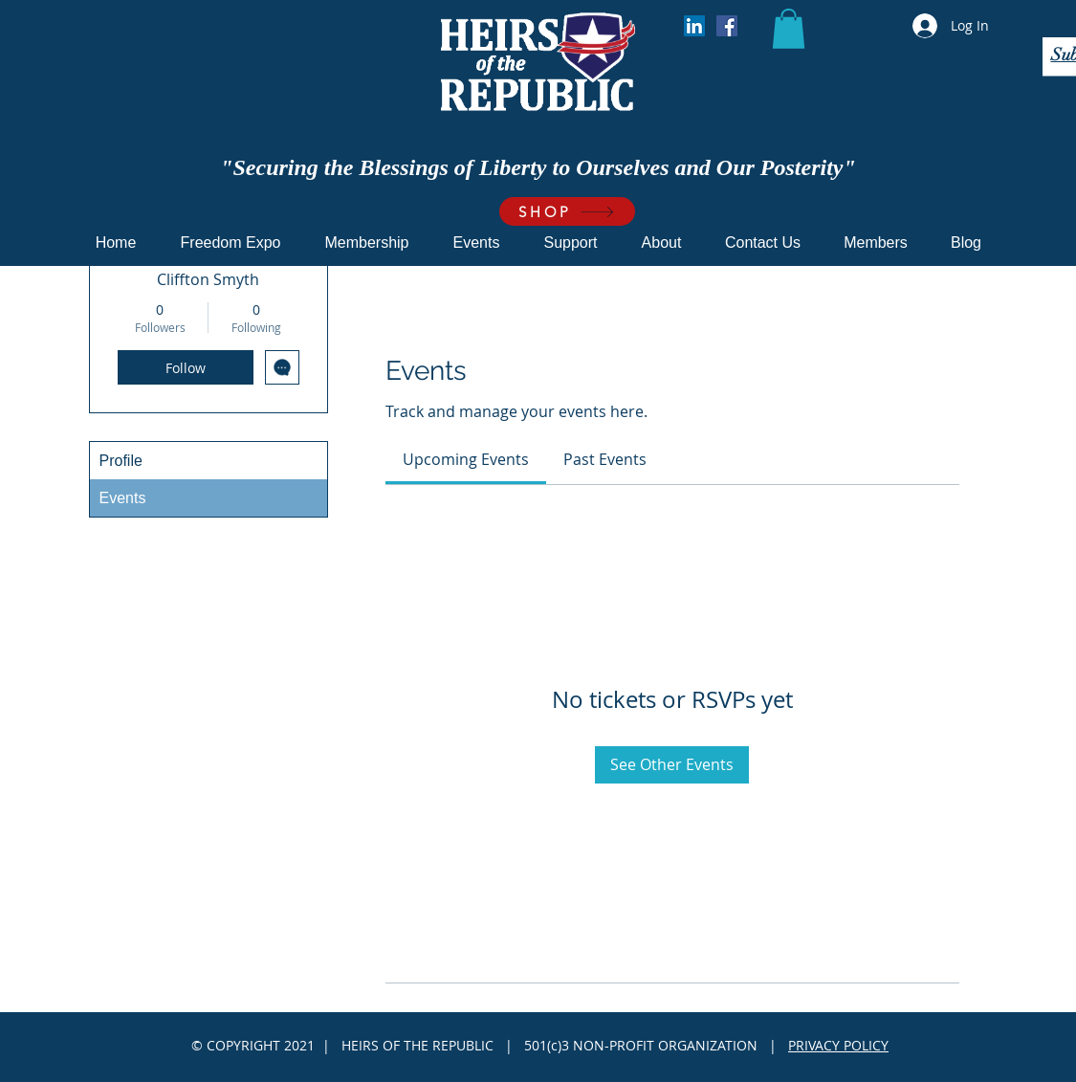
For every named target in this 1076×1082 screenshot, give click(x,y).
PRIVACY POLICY (838, 1045)
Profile (121, 461)
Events (122, 498)
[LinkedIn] (694, 25)
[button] (788, 29)
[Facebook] (726, 25)
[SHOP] (567, 211)
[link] (466, 459)
